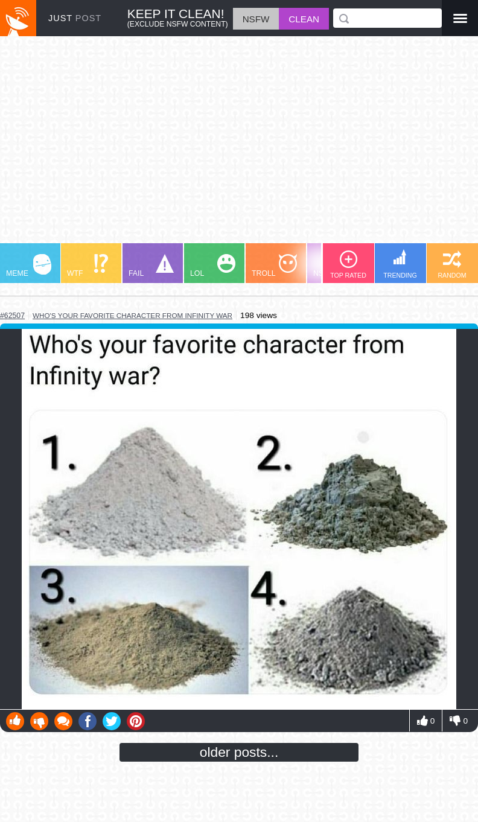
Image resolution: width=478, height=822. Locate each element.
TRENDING (400, 264)
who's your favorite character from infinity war (132, 315)
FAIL (151, 266)
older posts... (239, 752)
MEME (28, 266)
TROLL (274, 266)
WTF (87, 266)
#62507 (12, 315)
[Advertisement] (239, 145)
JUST (74, 18)
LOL (212, 266)
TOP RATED (348, 264)
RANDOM (452, 264)
